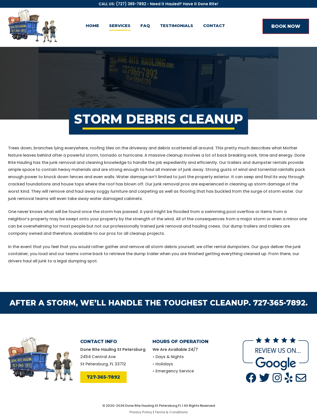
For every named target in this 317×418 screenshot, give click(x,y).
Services (119, 25)
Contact (214, 25)
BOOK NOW (285, 26)
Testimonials (176, 25)
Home (92, 25)
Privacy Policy (140, 412)
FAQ (145, 25)
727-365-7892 (103, 377)
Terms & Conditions (171, 412)
